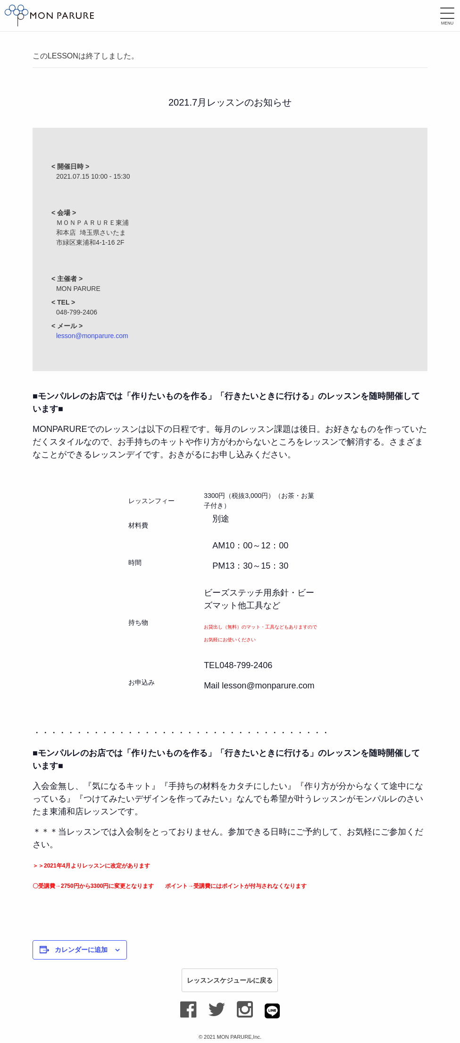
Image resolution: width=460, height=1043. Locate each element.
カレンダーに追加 (81, 949)
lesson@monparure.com (92, 335)
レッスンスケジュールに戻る (230, 980)
